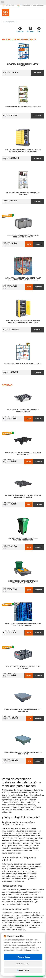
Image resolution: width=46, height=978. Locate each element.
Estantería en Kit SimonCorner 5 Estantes (23, 364)
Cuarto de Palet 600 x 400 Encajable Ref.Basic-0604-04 (23, 410)
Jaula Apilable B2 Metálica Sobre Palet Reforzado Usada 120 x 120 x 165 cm (23, 279)
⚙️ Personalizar (23, 970)
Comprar (37, 73)
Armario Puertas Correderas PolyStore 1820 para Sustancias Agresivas (23, 150)
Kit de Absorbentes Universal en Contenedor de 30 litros (23, 582)
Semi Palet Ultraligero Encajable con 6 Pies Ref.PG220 (23, 453)
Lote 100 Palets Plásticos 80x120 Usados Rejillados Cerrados (23, 624)
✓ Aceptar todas (23, 957)
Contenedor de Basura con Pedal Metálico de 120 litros (23, 539)
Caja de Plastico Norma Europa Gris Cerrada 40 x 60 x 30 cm (23, 236)
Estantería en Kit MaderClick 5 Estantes (23, 107)
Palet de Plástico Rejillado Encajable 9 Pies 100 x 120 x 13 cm (23, 496)
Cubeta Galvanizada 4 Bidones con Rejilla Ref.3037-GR (23, 710)
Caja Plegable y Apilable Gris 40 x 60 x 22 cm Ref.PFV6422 (23, 667)
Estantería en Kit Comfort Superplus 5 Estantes (23, 193)
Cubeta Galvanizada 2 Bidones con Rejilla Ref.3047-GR (23, 753)
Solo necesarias (23, 964)
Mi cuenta (30, 30)
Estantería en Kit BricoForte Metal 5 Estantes (23, 65)
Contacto (19, 30)
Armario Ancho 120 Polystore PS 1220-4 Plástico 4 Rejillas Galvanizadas (23, 321)
